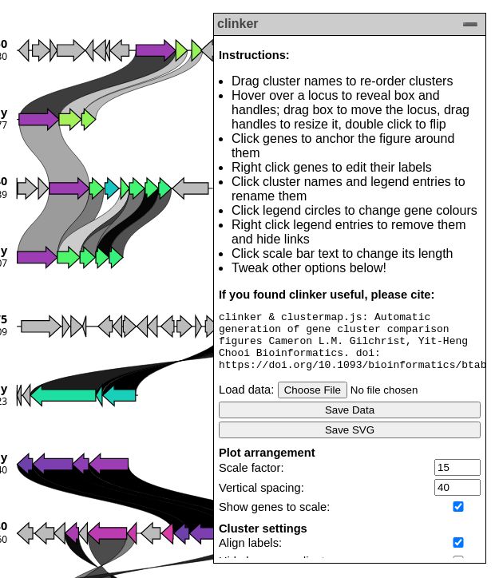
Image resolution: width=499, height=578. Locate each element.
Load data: (246, 401)
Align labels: (250, 554)
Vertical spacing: (261, 499)
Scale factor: (251, 479)
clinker (238, 23)
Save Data (349, 422)
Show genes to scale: (274, 519)
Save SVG (349, 442)
